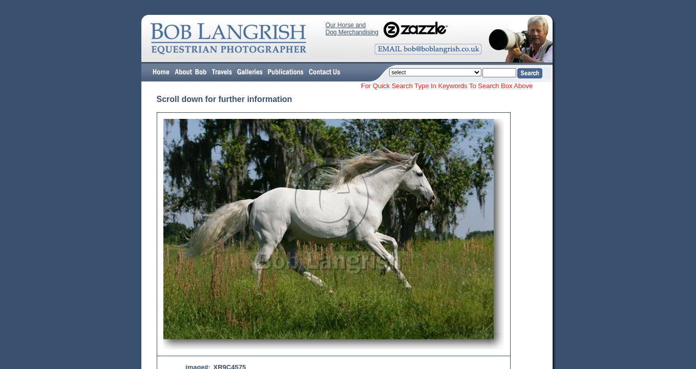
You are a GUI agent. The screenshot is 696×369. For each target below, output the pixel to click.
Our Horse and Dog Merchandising (352, 29)
